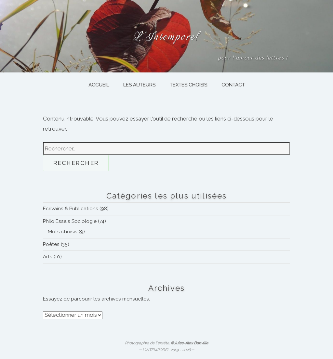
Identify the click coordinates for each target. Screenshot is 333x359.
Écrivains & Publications (70, 209)
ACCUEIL (98, 85)
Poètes (51, 244)
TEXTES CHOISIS (188, 85)
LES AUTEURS (139, 85)
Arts (47, 257)
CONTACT (233, 85)
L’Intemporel (166, 36)
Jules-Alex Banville (191, 343)
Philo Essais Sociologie (70, 221)
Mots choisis (62, 232)
